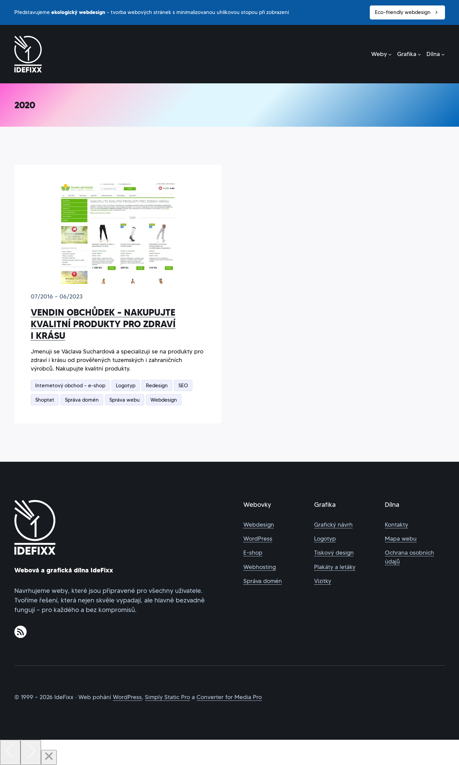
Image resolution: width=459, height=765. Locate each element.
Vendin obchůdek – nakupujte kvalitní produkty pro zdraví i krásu (103, 324)
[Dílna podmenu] (436, 54)
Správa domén (82, 400)
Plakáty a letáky (334, 567)
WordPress (257, 538)
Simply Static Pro (167, 697)
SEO (183, 385)
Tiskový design (334, 552)
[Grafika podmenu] (409, 54)
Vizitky (322, 581)
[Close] (49, 757)
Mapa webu (401, 538)
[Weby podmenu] (381, 54)
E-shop (252, 552)
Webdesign (163, 400)
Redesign (157, 385)
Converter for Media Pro (229, 697)
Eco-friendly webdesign (407, 12)
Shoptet (44, 400)
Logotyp (125, 385)
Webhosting (259, 567)
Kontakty (396, 524)
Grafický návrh (333, 524)
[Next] (31, 752)
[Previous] (10, 752)
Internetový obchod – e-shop (70, 385)
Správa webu (124, 400)
